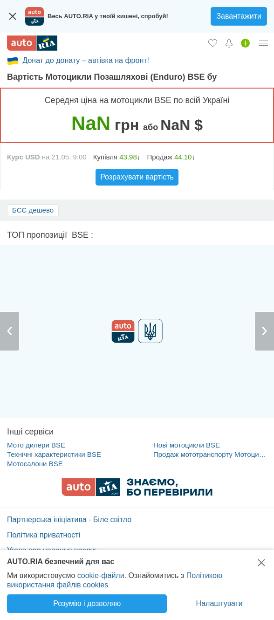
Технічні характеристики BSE (54, 454)
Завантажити (238, 16)
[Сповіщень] (229, 43)
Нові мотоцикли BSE (186, 445)
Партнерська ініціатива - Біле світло (69, 520)
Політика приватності (43, 535)
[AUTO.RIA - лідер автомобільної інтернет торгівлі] (32, 43)
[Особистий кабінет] (263, 43)
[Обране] (213, 43)
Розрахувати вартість (137, 177)
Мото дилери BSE (36, 445)
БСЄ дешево (33, 210)
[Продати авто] (245, 43)
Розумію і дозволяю (87, 603)
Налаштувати (219, 603)
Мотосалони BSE (35, 464)
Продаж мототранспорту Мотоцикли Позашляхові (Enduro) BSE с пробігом (210, 454)
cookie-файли (100, 575)
